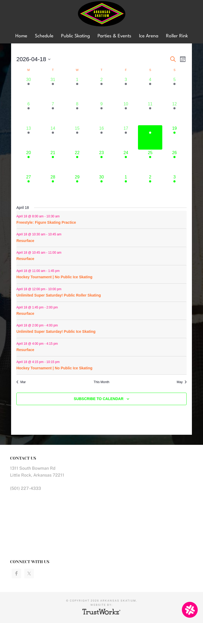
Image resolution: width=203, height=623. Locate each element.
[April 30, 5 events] (101, 186)
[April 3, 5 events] (126, 89)
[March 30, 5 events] (28, 89)
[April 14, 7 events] (53, 137)
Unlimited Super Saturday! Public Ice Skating (56, 331)
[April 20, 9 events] (28, 162)
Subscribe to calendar (98, 399)
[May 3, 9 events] (174, 186)
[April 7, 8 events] (53, 113)
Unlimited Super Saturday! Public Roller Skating (58, 295)
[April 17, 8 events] (126, 137)
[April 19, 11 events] (174, 137)
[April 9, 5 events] (101, 113)
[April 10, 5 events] (126, 113)
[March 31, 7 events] (53, 89)
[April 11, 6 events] (150, 113)
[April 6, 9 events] (28, 113)
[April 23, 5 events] (101, 162)
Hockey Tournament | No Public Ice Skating (54, 277)
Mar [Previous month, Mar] (21, 382)
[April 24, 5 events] (126, 162)
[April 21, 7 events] (53, 162)
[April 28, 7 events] (53, 186)
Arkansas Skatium (101, 14)
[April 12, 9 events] (174, 113)
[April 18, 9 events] (150, 137)
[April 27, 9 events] (28, 186)
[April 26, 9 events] (174, 162)
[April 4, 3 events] (150, 89)
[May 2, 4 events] (150, 186)
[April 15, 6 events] (77, 137)
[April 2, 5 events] (101, 89)
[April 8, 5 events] (77, 113)
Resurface (25, 241)
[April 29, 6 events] (77, 186)
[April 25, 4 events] (150, 162)
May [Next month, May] (182, 382)
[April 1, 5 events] (77, 89)
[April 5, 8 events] (174, 89)
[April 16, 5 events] (101, 137)
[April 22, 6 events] (77, 162)
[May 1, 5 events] (126, 186)
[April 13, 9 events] (28, 137)
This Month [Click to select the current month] (101, 382)
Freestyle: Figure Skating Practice (46, 222)
